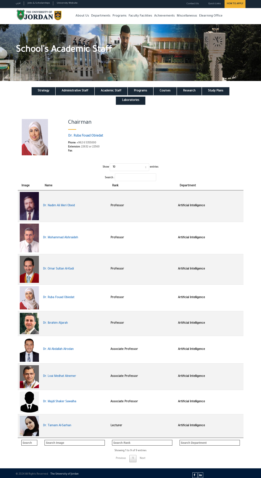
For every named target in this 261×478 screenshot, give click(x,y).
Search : (130, 177)
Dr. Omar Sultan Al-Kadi (58, 269)
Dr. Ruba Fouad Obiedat (85, 136)
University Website (67, 3)
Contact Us (192, 4)
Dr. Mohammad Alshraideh (60, 238)
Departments (100, 16)
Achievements (164, 16)
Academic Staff (111, 91)
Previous (121, 458)
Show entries (130, 167)
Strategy (43, 91)
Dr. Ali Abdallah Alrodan (58, 349)
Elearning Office (211, 16)
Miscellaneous (187, 16)
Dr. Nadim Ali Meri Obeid (59, 205)
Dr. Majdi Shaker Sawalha (59, 401)
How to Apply (235, 4)
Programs (119, 16)
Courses (165, 91)
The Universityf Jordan (64, 474)
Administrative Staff (75, 91)
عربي (18, 3)
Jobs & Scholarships (39, 3)
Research (189, 91)
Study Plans (215, 91)
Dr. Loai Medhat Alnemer (59, 376)
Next (143, 458)
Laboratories (130, 100)
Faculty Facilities (140, 16)
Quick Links (214, 4)
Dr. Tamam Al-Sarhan (57, 425)
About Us (82, 16)
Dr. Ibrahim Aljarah (55, 323)
